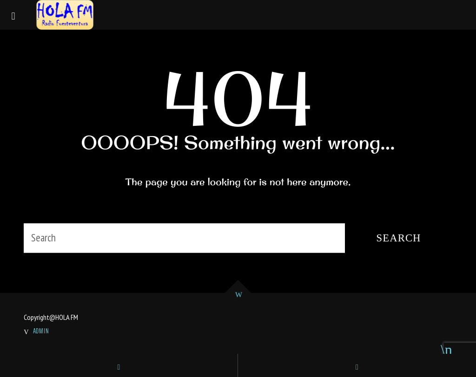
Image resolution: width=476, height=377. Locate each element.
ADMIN (41, 331)
